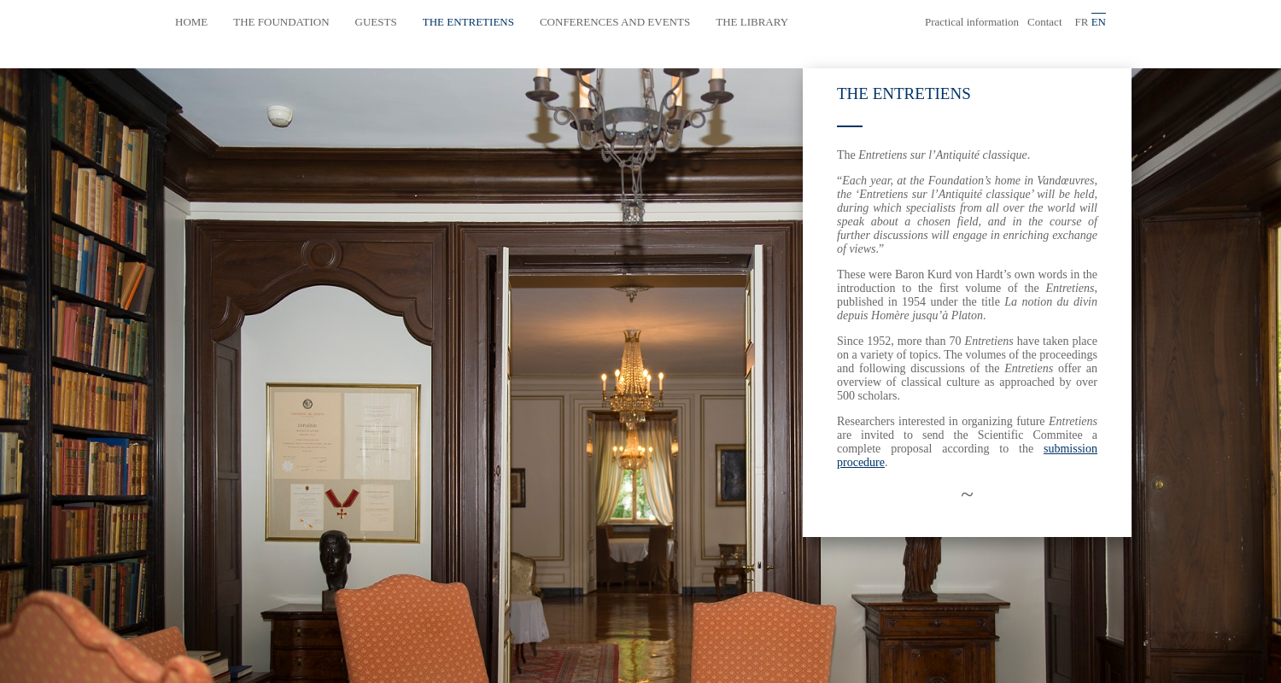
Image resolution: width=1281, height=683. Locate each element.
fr (1082, 21)
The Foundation (281, 21)
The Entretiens (468, 21)
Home (191, 21)
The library (752, 21)
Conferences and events (615, 21)
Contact (1044, 21)
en (1098, 21)
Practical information (972, 21)
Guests (376, 21)
